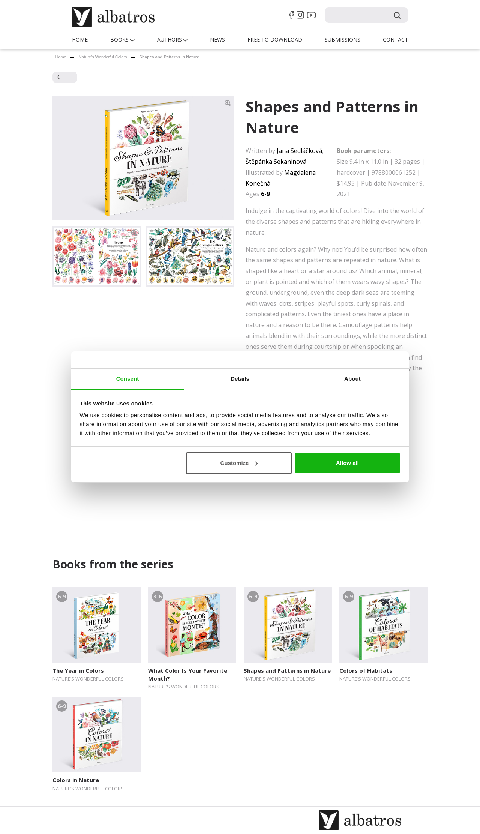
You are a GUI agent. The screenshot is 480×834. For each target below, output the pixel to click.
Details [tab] (240, 378)
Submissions (342, 39)
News (217, 39)
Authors (169, 39)
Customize (239, 463)
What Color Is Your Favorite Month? (187, 674)
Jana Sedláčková (299, 151)
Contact (395, 39)
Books (119, 39)
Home (80, 39)
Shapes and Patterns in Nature (287, 670)
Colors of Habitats (365, 670)
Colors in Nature (75, 780)
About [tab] (352, 378)
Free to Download (275, 39)
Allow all (347, 463)
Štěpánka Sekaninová (276, 162)
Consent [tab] (127, 378)
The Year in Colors (78, 670)
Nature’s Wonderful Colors (103, 57)
